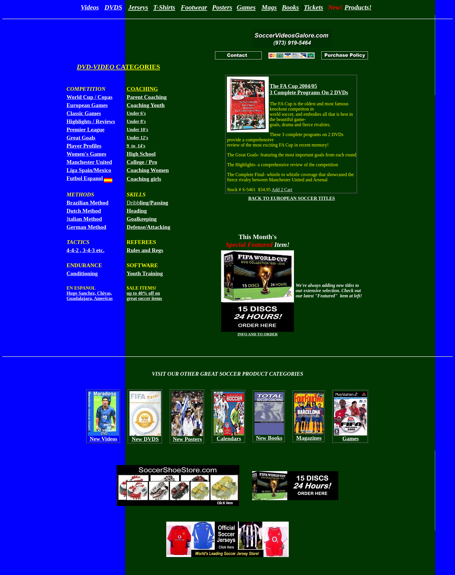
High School (141, 154)
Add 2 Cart (282, 189)
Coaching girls (144, 179)
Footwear (194, 7)
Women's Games (86, 154)
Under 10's (137, 129)
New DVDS (145, 439)
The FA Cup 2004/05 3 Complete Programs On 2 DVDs (309, 89)
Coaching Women (148, 170)
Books (290, 7)
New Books (269, 438)
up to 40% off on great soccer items (144, 296)
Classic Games (83, 113)
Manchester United (89, 162)
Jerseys (138, 7)
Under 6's (136, 113)
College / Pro (142, 162)
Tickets (313, 7)
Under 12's (137, 137)
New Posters (187, 439)
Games (246, 7)
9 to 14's (136, 145)
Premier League (85, 129)
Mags (269, 7)
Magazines (309, 438)
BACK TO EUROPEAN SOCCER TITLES (291, 198)
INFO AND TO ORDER (257, 334)
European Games (87, 105)
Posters (222, 7)
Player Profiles (83, 146)
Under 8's (136, 121)
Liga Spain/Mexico (88, 170)
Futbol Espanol (84, 178)
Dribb (147, 203)
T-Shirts (164, 7)
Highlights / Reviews (90, 121)
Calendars (228, 438)
